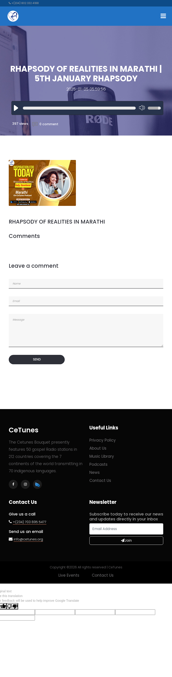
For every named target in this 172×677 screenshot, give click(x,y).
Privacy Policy (102, 440)
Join (126, 540)
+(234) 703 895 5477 (29, 522)
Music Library (101, 456)
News (94, 472)
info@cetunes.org (28, 539)
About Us (97, 448)
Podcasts (98, 464)
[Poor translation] (12, 606)
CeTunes (24, 430)
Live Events (68, 575)
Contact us (100, 480)
